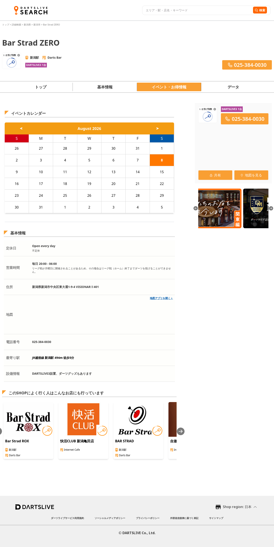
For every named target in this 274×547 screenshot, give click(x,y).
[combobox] (197, 10)
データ (233, 86)
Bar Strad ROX (17, 441)
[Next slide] (180, 431)
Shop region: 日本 (237, 506)
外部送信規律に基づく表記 (184, 518)
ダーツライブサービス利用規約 (67, 518)
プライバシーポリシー (147, 518)
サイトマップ (216, 518)
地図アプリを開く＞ (161, 298)
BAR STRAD (124, 441)
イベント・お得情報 (169, 86)
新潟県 (27, 24)
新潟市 (36, 24)
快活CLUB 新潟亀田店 (77, 441)
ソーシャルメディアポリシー (110, 518)
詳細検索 (17, 24)
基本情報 (105, 86)
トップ (6, 24)
